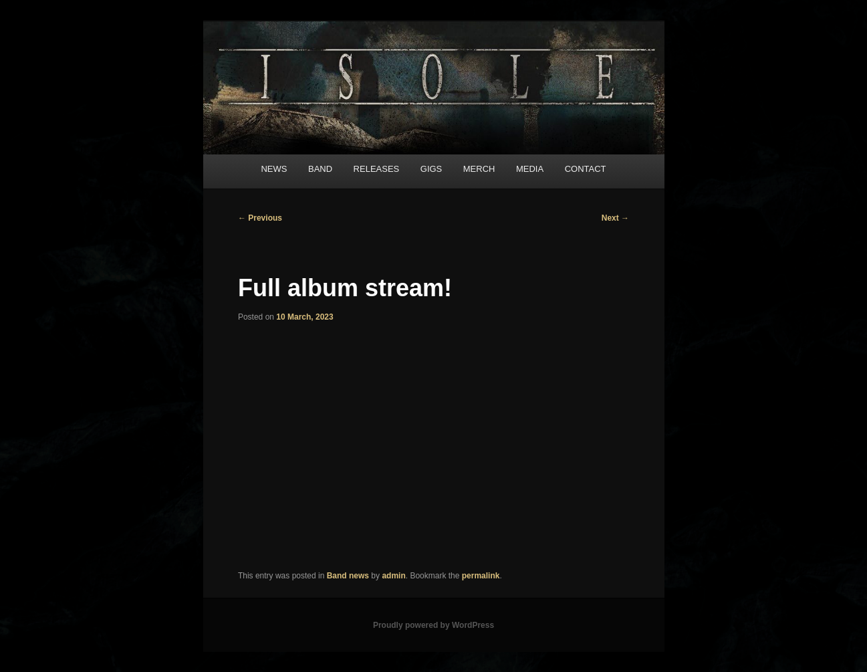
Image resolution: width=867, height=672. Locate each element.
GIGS (431, 169)
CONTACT (585, 169)
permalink (481, 575)
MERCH (479, 169)
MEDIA (529, 169)
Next (615, 218)
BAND (320, 169)
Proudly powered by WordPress (433, 625)
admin (393, 575)
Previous (260, 218)
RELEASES (377, 169)
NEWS (274, 169)
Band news (348, 575)
